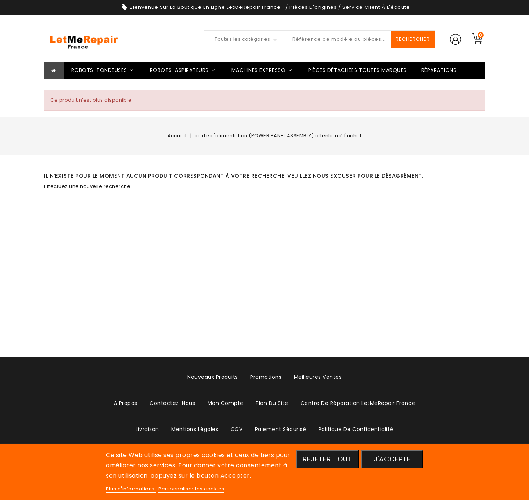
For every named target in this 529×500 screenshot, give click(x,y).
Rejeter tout (327, 459)
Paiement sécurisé (280, 429)
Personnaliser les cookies (191, 488)
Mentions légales (194, 429)
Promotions (265, 377)
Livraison (147, 429)
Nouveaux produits (212, 377)
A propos (125, 403)
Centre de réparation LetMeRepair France (358, 403)
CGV (237, 429)
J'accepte (392, 459)
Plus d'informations (131, 488)
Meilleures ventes (318, 377)
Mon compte (226, 403)
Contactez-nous (172, 403)
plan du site (272, 403)
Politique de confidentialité (356, 429)
